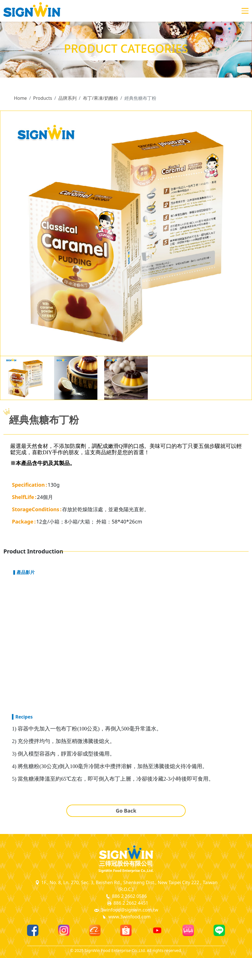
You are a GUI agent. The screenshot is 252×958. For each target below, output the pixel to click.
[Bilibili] (188, 930)
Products (42, 98)
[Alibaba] (95, 930)
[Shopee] (126, 930)
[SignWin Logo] (126, 852)
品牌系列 (67, 98)
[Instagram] (63, 930)
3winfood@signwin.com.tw (126, 910)
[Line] (219, 930)
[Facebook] (32, 930)
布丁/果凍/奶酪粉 (100, 98)
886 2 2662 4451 (127, 903)
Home (20, 98)
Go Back (126, 810)
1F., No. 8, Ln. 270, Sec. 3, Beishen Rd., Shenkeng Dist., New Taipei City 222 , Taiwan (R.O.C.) (126, 885)
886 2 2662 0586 (126, 896)
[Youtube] (157, 930)
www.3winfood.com (126, 917)
